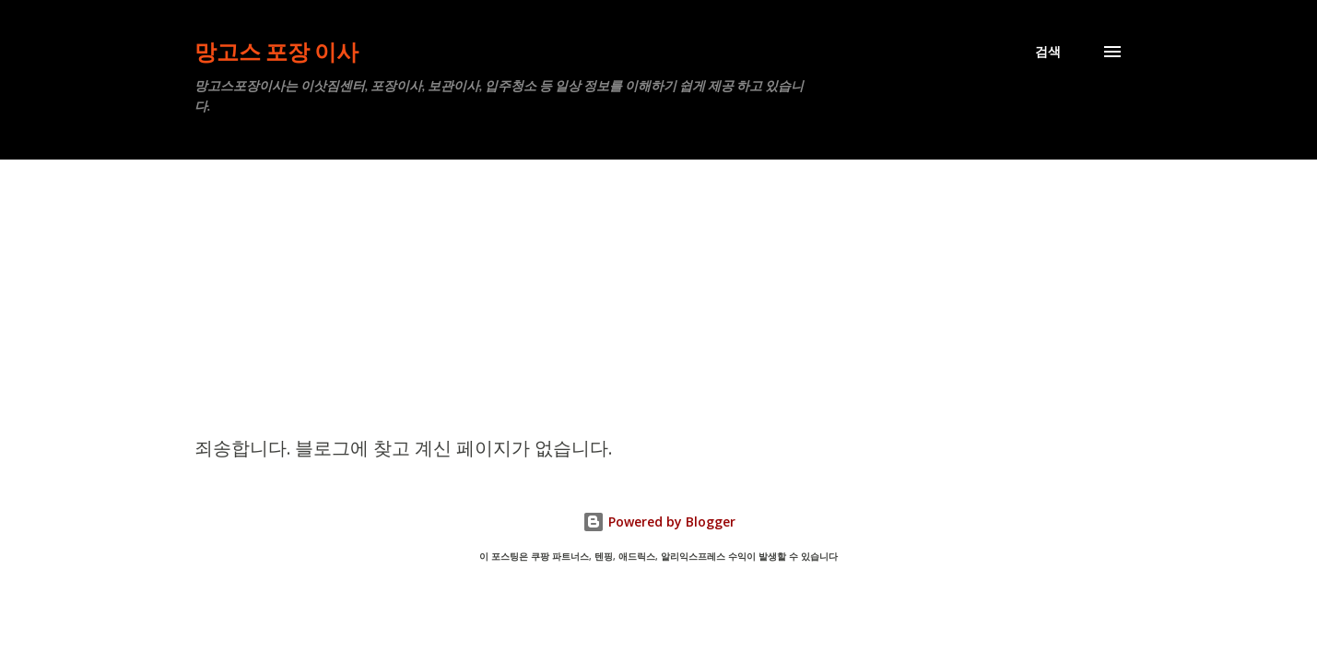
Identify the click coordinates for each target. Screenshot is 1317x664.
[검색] (1048, 52)
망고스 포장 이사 (276, 51)
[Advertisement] (659, 298)
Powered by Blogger (658, 521)
